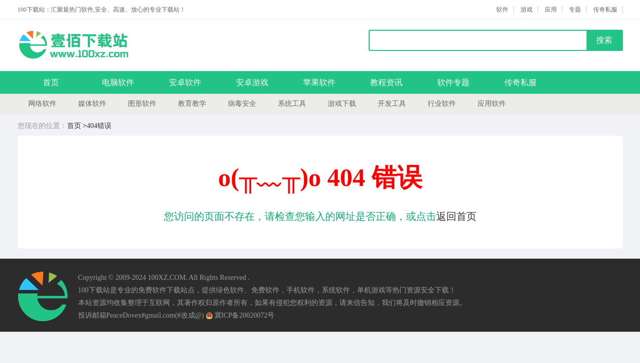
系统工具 (292, 103)
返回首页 (456, 216)
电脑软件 (118, 82)
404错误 (99, 126)
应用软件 (492, 103)
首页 (51, 82)
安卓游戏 (252, 82)
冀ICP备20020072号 (240, 315)
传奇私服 (520, 82)
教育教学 (192, 103)
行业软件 (442, 103)
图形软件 (142, 103)
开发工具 (392, 103)
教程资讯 (386, 82)
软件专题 (453, 82)
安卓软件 (185, 82)
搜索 (604, 40)
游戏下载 (342, 103)
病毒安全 (242, 103)
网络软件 (42, 103)
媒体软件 (92, 103)
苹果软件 (319, 82)
